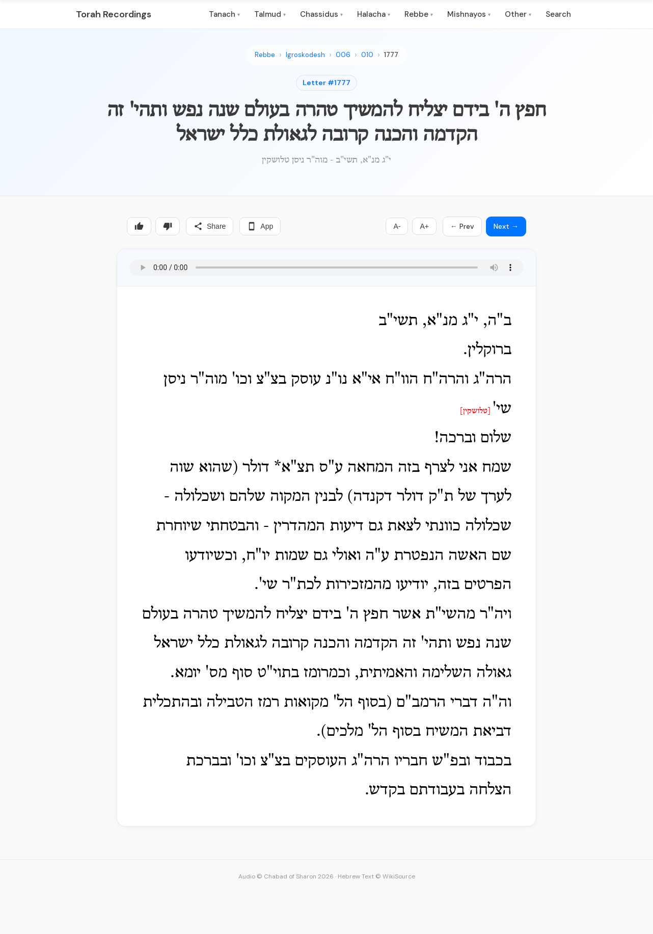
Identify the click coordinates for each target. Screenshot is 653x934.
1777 (391, 54)
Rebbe (418, 14)
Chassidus (321, 14)
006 (343, 54)
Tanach (224, 14)
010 (367, 54)
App (260, 226)
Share (210, 226)
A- (396, 226)
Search (558, 14)
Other (518, 14)
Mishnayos (469, 14)
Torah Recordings (113, 14)
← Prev (462, 226)
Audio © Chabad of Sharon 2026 (286, 876)
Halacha (373, 14)
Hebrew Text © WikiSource (376, 876)
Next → (506, 226)
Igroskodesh (305, 54)
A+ (424, 226)
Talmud (270, 14)
